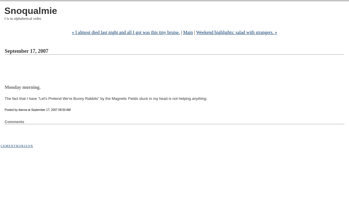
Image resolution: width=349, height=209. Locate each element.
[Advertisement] (110, 70)
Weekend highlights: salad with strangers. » (236, 32)
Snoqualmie (30, 11)
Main (188, 32)
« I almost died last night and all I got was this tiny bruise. (126, 32)
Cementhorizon (17, 145)
